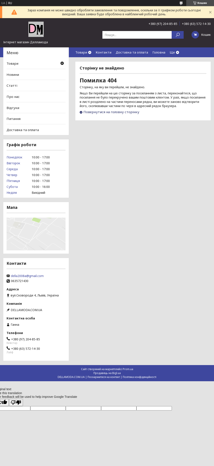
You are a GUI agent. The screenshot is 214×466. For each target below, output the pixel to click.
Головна (158, 52)
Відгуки (13, 107)
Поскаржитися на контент (104, 377)
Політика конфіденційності (139, 377)
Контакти (103, 52)
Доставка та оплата (132, 52)
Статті (12, 85)
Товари (81, 52)
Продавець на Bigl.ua (107, 373)
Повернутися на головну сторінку (111, 112)
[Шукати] (178, 35)
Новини (13, 74)
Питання (14, 118)
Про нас (13, 96)
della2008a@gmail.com (27, 276)
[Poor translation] (16, 402)
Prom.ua (128, 369)
